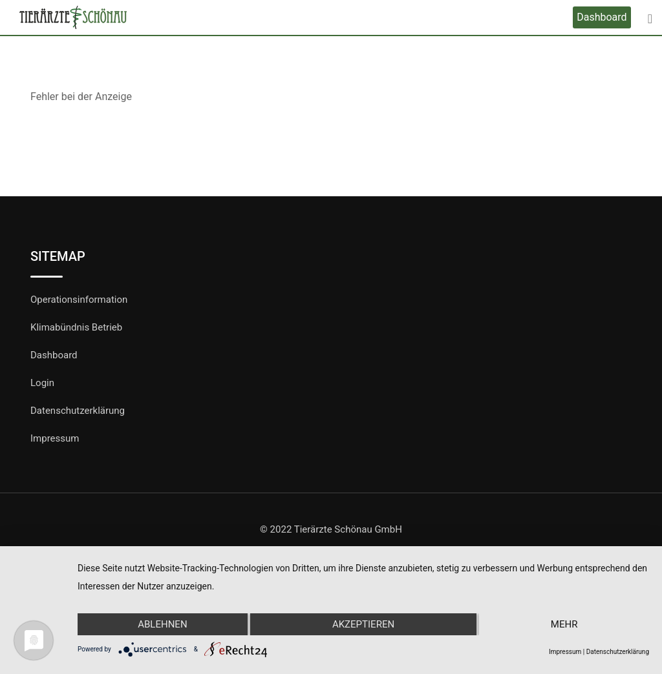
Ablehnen (162, 624)
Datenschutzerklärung (77, 410)
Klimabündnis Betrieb (76, 327)
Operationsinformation (78, 299)
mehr (564, 624)
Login (42, 383)
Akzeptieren (363, 624)
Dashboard (601, 17)
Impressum (54, 438)
